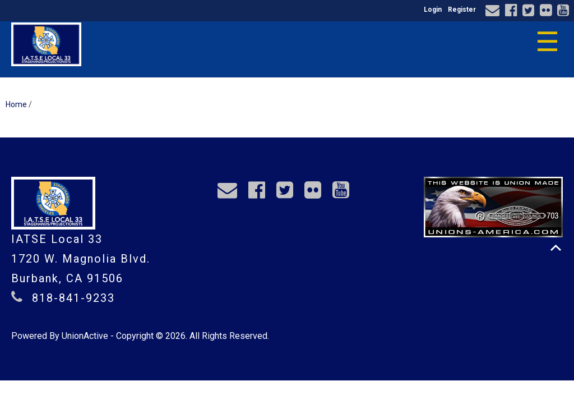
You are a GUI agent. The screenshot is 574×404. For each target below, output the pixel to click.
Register (462, 9)
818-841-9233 (73, 298)
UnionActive (85, 335)
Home (16, 104)
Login (433, 9)
